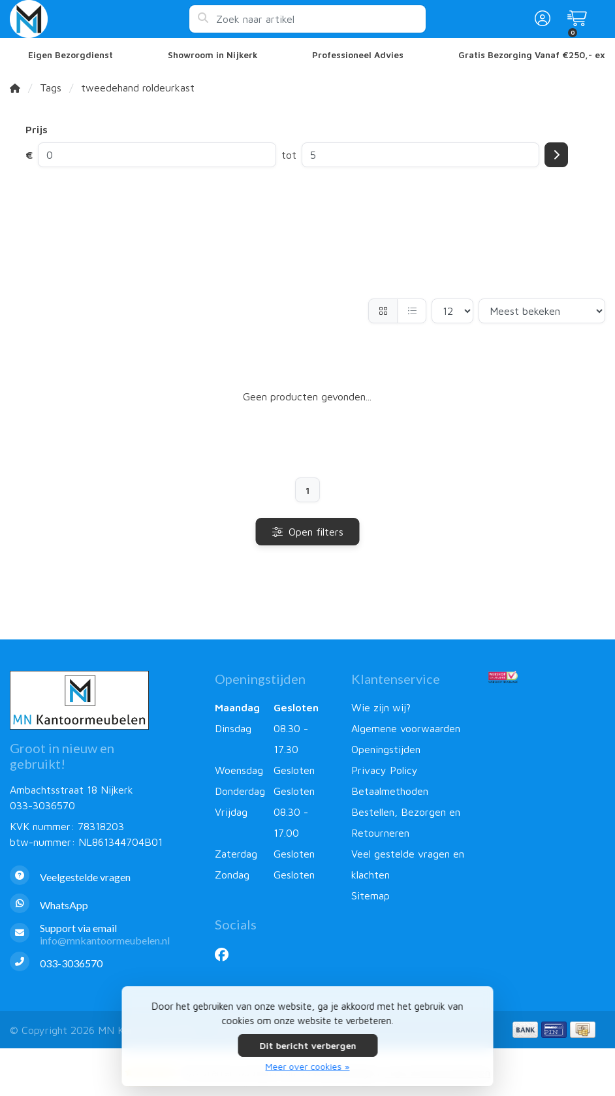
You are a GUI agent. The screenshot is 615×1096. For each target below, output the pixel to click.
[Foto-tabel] (383, 310)
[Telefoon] (102, 963)
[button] (540, 18)
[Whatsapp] (102, 905)
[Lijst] (411, 310)
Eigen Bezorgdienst (70, 55)
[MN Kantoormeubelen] (99, 19)
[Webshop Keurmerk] (546, 677)
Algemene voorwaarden (405, 728)
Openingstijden (385, 749)
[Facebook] (227, 954)
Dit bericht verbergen (307, 1045)
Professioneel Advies (357, 55)
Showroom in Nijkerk (213, 55)
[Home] (15, 87)
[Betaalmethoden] (525, 1030)
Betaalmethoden (389, 791)
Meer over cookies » (308, 1066)
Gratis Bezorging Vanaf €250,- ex (531, 55)
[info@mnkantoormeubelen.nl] (102, 934)
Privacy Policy (384, 770)
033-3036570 (42, 805)
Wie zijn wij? (381, 707)
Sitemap (370, 895)
